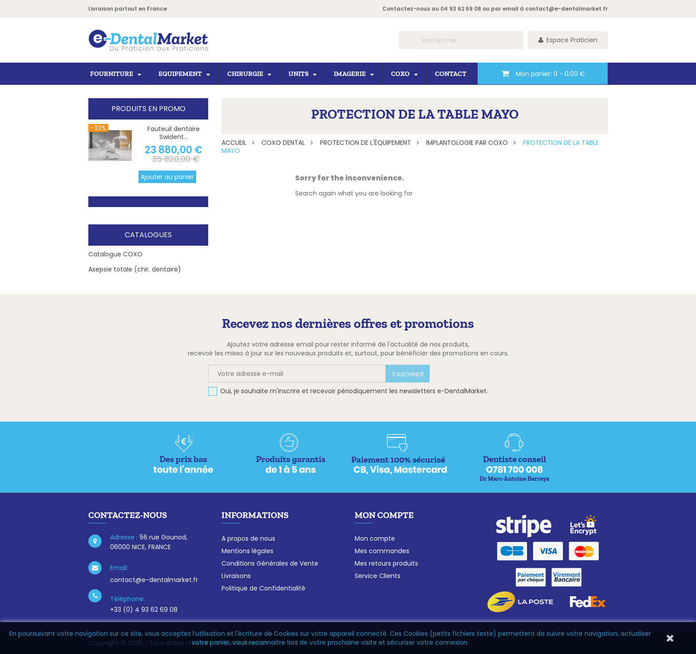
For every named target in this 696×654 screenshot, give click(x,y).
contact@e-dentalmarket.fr (566, 8)
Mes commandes (382, 551)
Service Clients (377, 576)
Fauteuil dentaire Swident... (173, 132)
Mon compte (375, 538)
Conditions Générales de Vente (269, 563)
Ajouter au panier (167, 176)
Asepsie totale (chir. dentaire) (134, 269)
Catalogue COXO (115, 254)
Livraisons (236, 576)
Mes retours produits (386, 563)
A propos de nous (248, 538)
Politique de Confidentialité (263, 588)
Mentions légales (247, 551)
